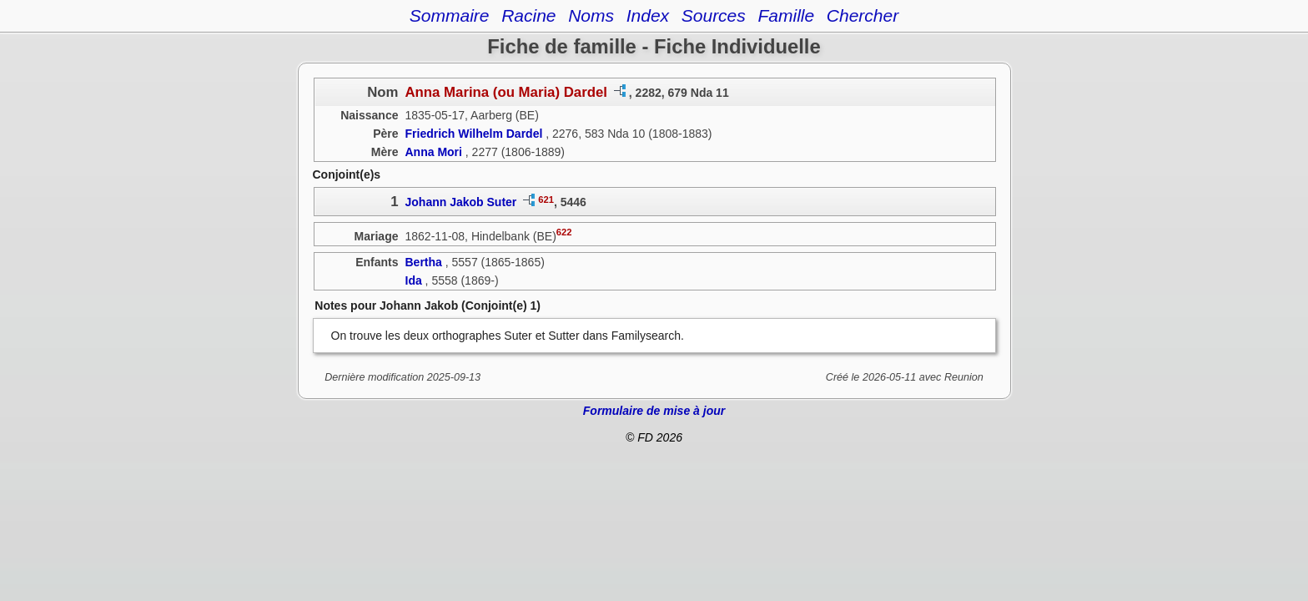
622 (564, 232)
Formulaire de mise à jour (654, 410)
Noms (591, 15)
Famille (785, 15)
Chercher (862, 15)
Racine (528, 15)
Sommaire (450, 15)
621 (546, 199)
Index (647, 15)
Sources (714, 15)
